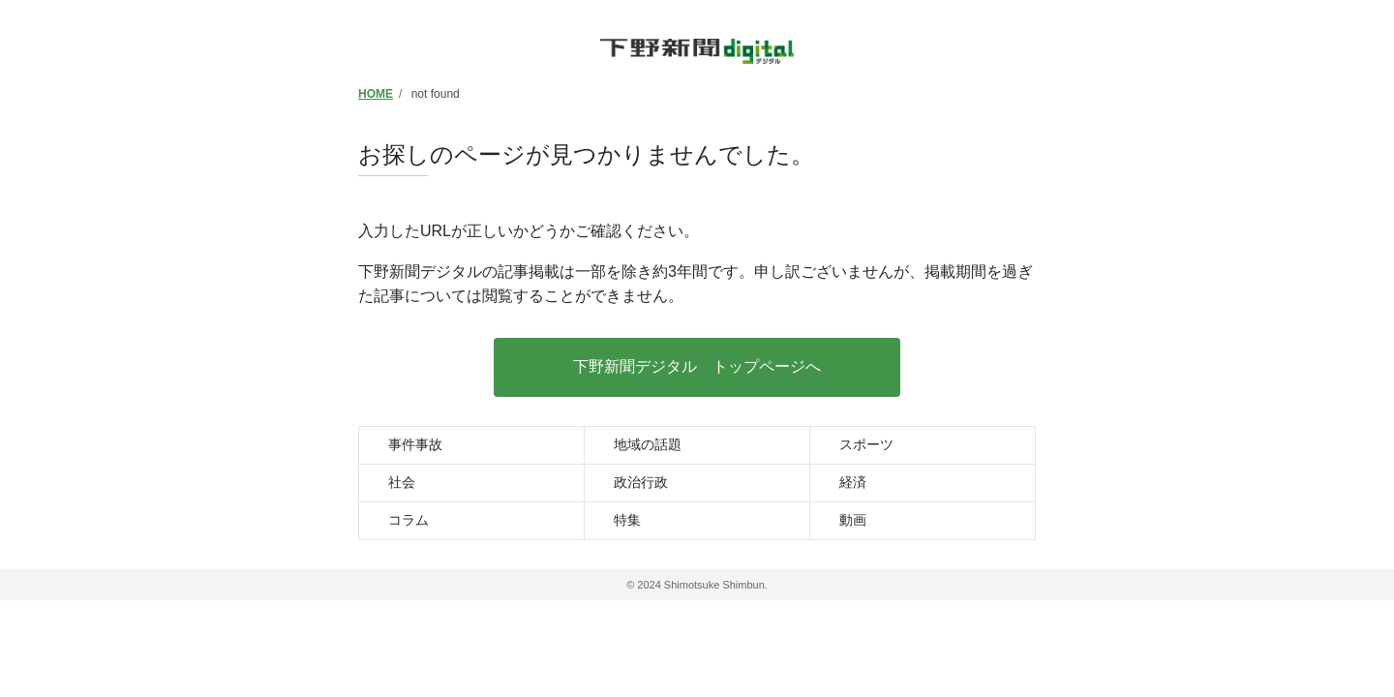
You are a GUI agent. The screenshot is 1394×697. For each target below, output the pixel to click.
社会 (401, 482)
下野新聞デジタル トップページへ (697, 366)
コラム (408, 520)
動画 (852, 520)
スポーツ (866, 444)
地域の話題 (648, 444)
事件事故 (415, 444)
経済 (852, 482)
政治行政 (641, 482)
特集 (627, 520)
